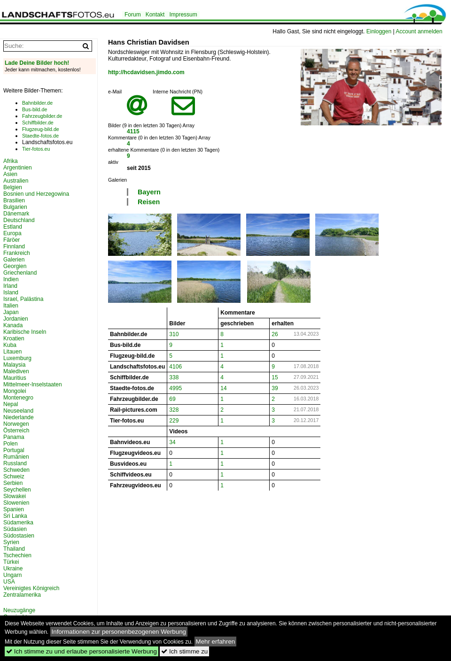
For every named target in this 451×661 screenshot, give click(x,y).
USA (9, 581)
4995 (175, 388)
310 (174, 334)
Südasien (15, 529)
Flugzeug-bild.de (40, 129)
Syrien (11, 542)
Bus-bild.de (34, 109)
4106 (175, 366)
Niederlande (18, 417)
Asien (10, 174)
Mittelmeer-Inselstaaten (32, 384)
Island (10, 292)
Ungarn (12, 575)
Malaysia (14, 364)
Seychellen (17, 489)
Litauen (12, 351)
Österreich (16, 430)
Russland (15, 463)
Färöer (11, 240)
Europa (12, 233)
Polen (10, 443)
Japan (11, 312)
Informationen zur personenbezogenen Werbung (119, 631)
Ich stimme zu (184, 651)
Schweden (16, 470)
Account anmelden (419, 31)
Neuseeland (18, 410)
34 (172, 442)
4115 (133, 131)
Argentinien (17, 167)
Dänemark (16, 213)
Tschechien (17, 555)
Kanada (13, 325)
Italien (10, 305)
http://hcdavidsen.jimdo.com (146, 72)
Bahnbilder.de (37, 103)
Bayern (149, 192)
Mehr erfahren (215, 641)
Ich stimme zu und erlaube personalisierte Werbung (81, 651)
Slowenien (16, 503)
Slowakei (14, 496)
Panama (13, 437)
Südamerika (18, 522)
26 (275, 334)
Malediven (16, 371)
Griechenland (20, 272)
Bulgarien (15, 207)
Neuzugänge (19, 610)
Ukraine (13, 568)
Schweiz (13, 476)
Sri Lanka (15, 516)
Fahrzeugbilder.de (42, 116)
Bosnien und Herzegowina (36, 194)
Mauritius (14, 378)
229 (174, 420)
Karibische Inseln (24, 332)
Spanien (13, 509)
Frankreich (16, 253)
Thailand (14, 549)
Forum (132, 14)
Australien (15, 180)
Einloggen (378, 31)
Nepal (10, 404)
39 (275, 388)
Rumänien (16, 456)
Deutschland (19, 220)
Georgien (14, 266)
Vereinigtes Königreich (31, 588)
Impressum (183, 14)
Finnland (14, 246)
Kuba (9, 345)
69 (172, 399)
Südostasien (18, 535)
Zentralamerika (22, 595)
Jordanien (15, 318)
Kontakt (155, 14)
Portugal (13, 450)
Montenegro (18, 397)
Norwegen (16, 424)
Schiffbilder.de (38, 122)
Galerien (13, 259)
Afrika (10, 161)
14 (223, 388)
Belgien (12, 187)
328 (174, 410)
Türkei (11, 562)
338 (174, 377)
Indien (11, 279)
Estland (12, 226)
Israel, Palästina (23, 299)
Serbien (13, 483)
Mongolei (14, 391)
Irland (10, 286)
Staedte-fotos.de (40, 135)
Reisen (149, 202)
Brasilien (14, 200)
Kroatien (13, 338)
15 (275, 377)
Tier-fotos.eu (36, 149)
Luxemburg (17, 358)
